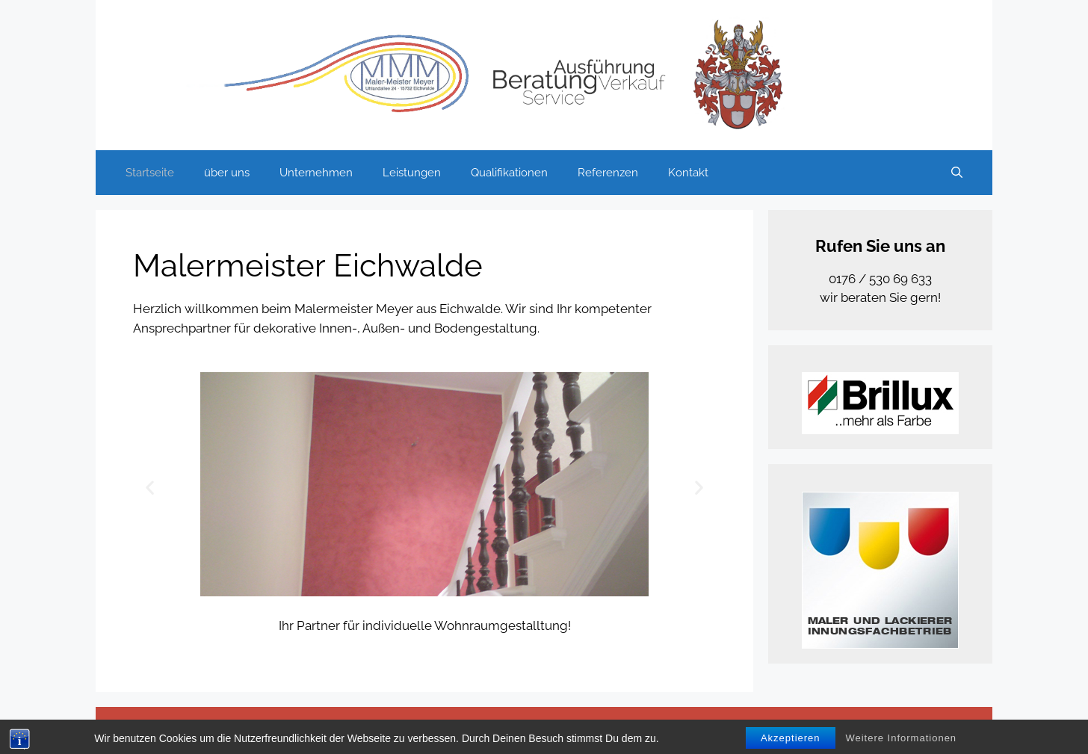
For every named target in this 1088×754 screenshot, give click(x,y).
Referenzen (608, 172)
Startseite (150, 172)
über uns (227, 172)
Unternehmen (316, 172)
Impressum (759, 730)
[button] (149, 487)
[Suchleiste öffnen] (956, 172)
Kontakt (688, 172)
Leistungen (412, 172)
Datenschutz (689, 730)
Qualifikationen (509, 172)
